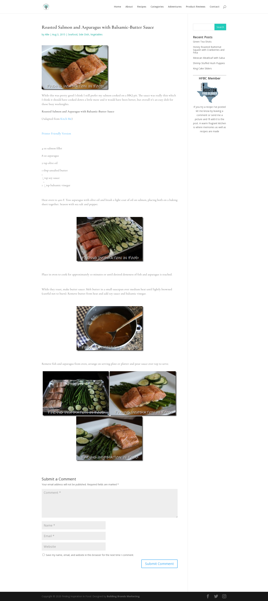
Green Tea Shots (202, 41)
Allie (47, 34)
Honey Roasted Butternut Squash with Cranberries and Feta (208, 49)
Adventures (175, 7)
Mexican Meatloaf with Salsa (209, 57)
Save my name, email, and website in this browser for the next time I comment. (90, 555)
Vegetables (96, 34)
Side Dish (84, 34)
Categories (157, 7)
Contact (214, 7)
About (129, 7)
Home (117, 7)
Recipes (141, 7)
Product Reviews (195, 7)
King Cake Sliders (202, 68)
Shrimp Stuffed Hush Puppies (209, 63)
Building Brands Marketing (123, 596)
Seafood (72, 34)
